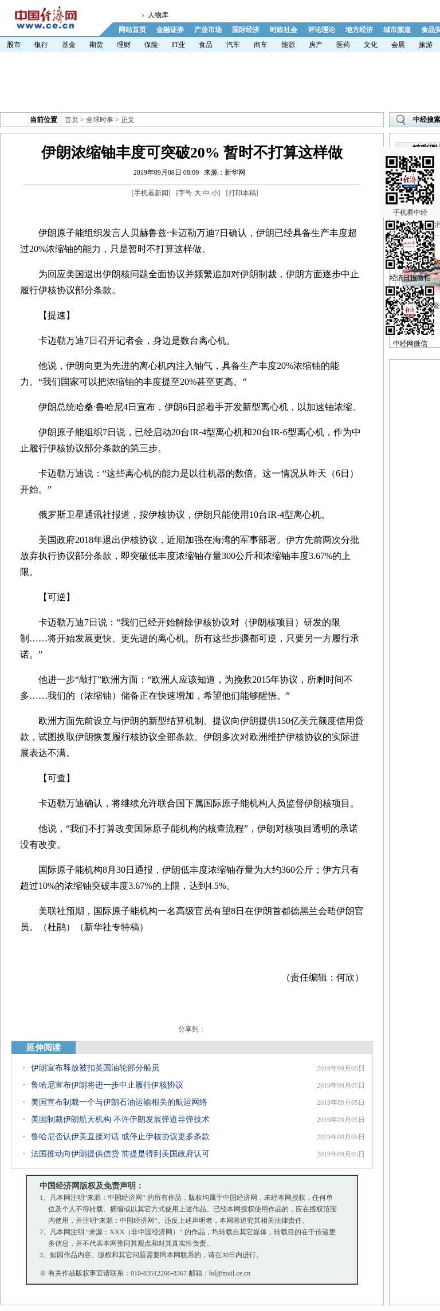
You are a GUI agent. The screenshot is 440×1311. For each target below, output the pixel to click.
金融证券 (170, 30)
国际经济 (246, 30)
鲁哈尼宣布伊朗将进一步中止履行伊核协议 (107, 1085)
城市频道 (397, 30)
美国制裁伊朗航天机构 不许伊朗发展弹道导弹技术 (120, 1119)
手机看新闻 (151, 193)
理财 (124, 45)
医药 (343, 45)
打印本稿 (242, 193)
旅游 (426, 45)
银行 (41, 45)
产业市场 (208, 30)
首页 (71, 120)
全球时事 (99, 120)
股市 (14, 45)
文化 (371, 45)
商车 (261, 45)
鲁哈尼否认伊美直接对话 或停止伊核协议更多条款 (120, 1136)
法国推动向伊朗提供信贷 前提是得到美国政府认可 (120, 1153)
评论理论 (321, 30)
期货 (96, 45)
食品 (206, 45)
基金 (69, 45)
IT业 (178, 45)
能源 (288, 45)
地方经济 (359, 30)
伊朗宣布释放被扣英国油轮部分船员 (95, 1068)
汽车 (233, 45)
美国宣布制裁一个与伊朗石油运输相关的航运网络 (119, 1102)
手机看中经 (410, 172)
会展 (398, 45)
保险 (151, 45)
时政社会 (283, 30)
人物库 (158, 15)
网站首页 (132, 30)
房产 (316, 45)
